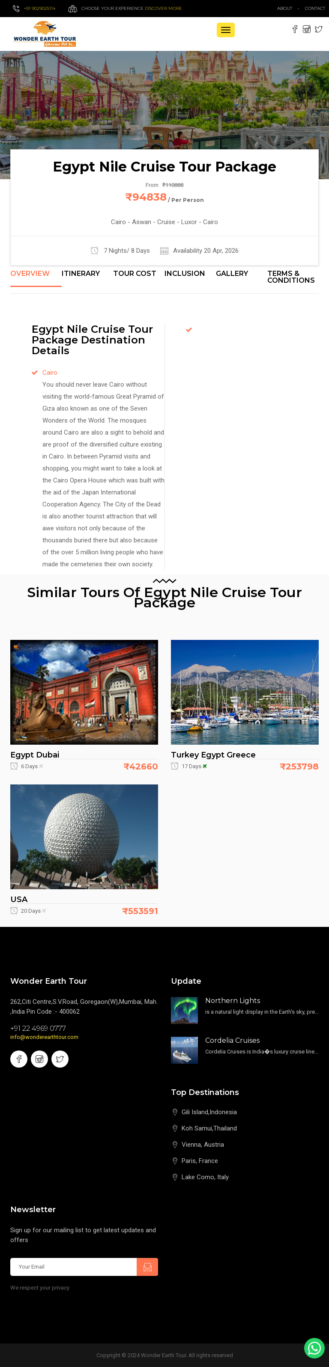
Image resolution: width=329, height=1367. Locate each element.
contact (317, 8)
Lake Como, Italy (205, 1177)
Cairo (49, 372)
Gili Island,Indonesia (209, 1112)
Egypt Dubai (34, 755)
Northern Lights (232, 1000)
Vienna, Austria (203, 1144)
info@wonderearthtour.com (44, 1037)
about (284, 8)
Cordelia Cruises (232, 1040)
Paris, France (200, 1161)
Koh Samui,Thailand (209, 1128)
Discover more (163, 8)
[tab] (36, 278)
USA (18, 899)
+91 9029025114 (39, 8)
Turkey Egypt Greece (213, 755)
